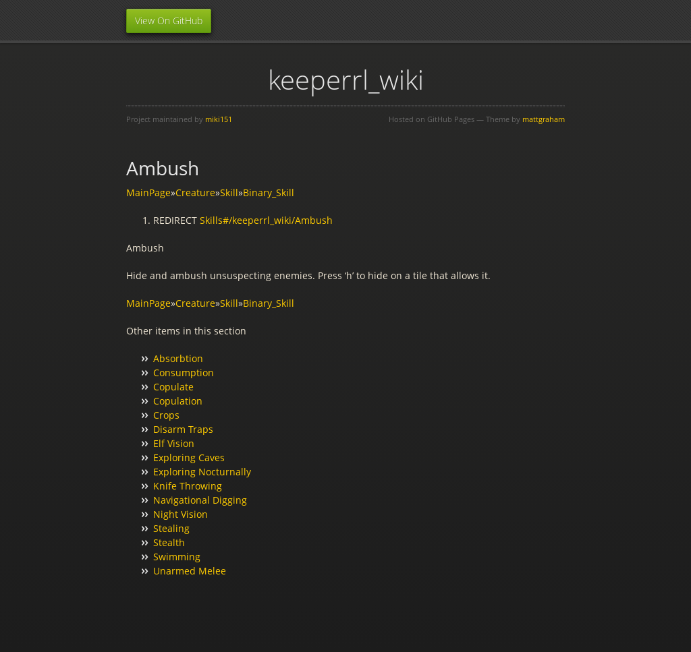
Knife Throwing (187, 485)
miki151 (218, 119)
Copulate (173, 386)
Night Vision (180, 514)
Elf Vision (173, 443)
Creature (195, 192)
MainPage (148, 192)
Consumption (183, 372)
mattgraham (543, 119)
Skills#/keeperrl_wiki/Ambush (266, 220)
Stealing (171, 528)
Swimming (176, 556)
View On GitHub (168, 20)
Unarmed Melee (189, 570)
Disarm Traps (183, 429)
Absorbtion (178, 358)
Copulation (177, 400)
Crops (166, 415)
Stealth (169, 542)
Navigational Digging (200, 500)
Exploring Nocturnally (202, 471)
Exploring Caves (189, 457)
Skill (229, 192)
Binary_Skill (268, 192)
